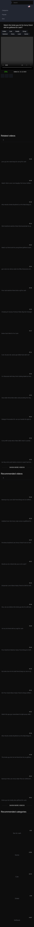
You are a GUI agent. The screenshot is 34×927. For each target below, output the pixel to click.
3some (26, 34)
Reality (17, 31)
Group (24, 31)
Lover (19, 34)
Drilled (4, 31)
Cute (10, 31)
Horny (12, 34)
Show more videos (17, 467)
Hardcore (5, 34)
